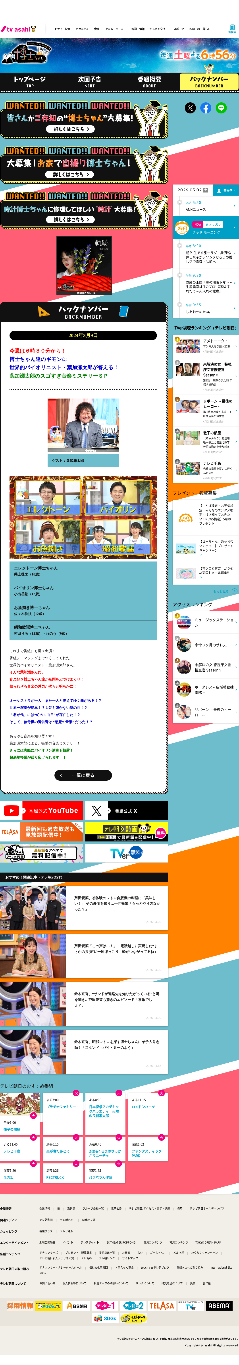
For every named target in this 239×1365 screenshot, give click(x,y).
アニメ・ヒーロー (115, 29)
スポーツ (178, 29)
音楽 (96, 29)
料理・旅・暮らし (199, 29)
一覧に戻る (83, 775)
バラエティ (82, 29)
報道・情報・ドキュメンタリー (149, 29)
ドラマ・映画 (62, 29)
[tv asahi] (19, 29)
